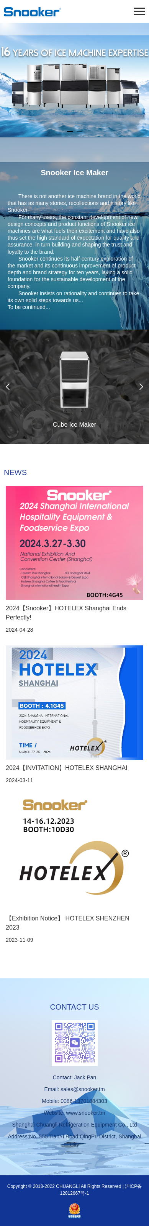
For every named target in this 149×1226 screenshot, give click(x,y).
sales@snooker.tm (83, 1089)
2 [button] (79, 131)
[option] (74, 80)
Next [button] (141, 387)
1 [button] (70, 131)
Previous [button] (7, 387)
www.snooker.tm (85, 1113)
